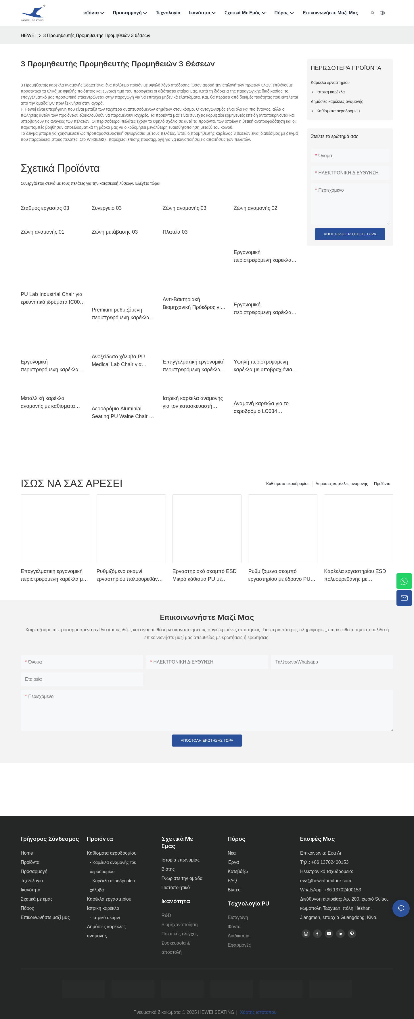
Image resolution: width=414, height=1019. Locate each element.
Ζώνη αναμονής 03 (184, 208)
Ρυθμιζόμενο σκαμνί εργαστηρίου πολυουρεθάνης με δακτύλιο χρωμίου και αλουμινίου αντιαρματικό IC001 (130, 575)
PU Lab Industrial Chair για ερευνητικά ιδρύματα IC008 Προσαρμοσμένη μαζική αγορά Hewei (52, 298)
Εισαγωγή (238, 917)
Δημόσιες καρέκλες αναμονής (342, 483)
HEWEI (28, 35)
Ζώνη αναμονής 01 (42, 232)
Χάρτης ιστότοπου (258, 1012)
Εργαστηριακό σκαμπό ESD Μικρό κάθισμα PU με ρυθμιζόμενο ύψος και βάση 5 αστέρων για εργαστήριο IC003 (206, 575)
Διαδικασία (239, 935)
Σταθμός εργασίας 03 (45, 208)
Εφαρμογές (239, 945)
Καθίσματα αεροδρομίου (288, 483)
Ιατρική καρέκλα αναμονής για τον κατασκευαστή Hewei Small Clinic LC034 (193, 402)
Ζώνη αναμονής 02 (255, 208)
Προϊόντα (382, 483)
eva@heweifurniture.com (325, 880)
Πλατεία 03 (175, 232)
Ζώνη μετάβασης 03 (115, 232)
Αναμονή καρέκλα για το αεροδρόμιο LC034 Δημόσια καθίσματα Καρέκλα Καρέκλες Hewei (263, 408)
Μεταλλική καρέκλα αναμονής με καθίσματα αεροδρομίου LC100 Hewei (52, 402)
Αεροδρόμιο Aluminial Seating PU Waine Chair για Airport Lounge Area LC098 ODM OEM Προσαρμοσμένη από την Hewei (124, 413)
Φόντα (234, 926)
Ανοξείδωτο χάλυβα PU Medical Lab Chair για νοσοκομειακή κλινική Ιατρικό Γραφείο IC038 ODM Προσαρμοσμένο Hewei (118, 361)
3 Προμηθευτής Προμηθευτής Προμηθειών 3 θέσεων (96, 35)
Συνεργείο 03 (107, 208)
